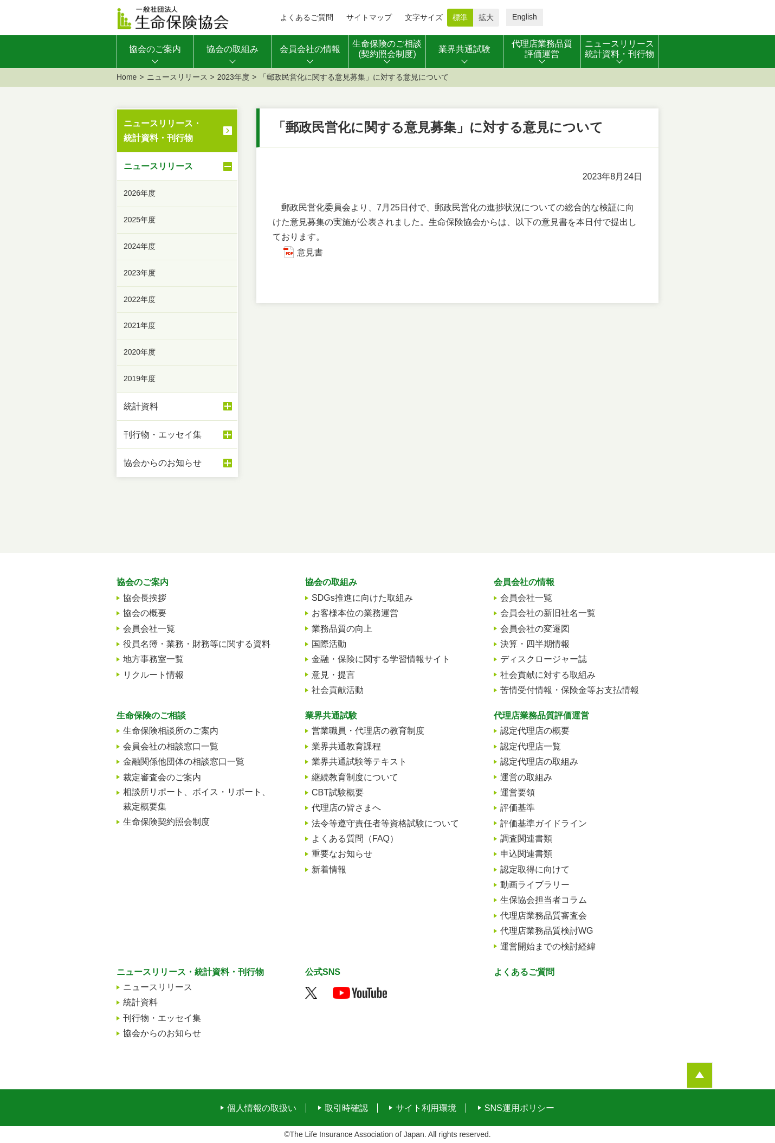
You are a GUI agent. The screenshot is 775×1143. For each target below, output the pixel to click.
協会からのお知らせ (178, 463)
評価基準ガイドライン (543, 823)
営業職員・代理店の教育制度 (368, 730)
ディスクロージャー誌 (543, 659)
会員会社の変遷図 (535, 628)
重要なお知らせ (342, 853)
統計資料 (178, 406)
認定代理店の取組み (539, 761)
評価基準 (517, 807)
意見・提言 (333, 674)
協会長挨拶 (144, 597)
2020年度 (140, 352)
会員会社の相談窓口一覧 (170, 746)
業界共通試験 (331, 715)
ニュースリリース (177, 77)
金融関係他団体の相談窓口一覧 (183, 761)
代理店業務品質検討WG (546, 930)
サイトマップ (369, 17)
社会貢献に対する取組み (548, 674)
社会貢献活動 (338, 690)
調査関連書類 (526, 838)
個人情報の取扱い (261, 1108)
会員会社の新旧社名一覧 (548, 613)
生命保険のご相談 (151, 715)
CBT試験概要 (338, 792)
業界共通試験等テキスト (359, 761)
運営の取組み (526, 777)
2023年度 (233, 77)
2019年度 (140, 378)
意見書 (310, 252)
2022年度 (140, 299)
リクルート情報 (153, 674)
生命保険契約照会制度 (166, 821)
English (524, 16)
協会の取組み (331, 582)
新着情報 (329, 869)
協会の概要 (144, 613)
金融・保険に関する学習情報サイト (381, 659)
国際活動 (329, 643)
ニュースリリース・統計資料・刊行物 (163, 131)
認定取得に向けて (535, 869)
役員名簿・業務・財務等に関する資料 (196, 643)
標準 (460, 17)
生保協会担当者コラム (543, 899)
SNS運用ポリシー (519, 1108)
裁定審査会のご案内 (162, 777)
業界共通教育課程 (346, 746)
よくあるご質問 (306, 17)
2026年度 (140, 193)
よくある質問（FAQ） (355, 838)
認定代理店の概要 (535, 730)
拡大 (486, 17)
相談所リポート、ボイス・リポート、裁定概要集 (196, 799)
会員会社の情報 (524, 582)
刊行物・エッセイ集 (178, 435)
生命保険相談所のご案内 (170, 730)
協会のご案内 (143, 582)
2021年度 (140, 325)
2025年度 (140, 219)
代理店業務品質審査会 (543, 915)
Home (127, 77)
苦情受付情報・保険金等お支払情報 (569, 690)
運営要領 (517, 792)
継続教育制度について (355, 777)
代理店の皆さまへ (346, 807)
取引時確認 (346, 1108)
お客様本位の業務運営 (355, 613)
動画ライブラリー (535, 884)
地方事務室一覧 (153, 659)
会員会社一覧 (149, 628)
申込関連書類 (526, 853)
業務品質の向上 (342, 628)
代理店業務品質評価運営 (541, 715)
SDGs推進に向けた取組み (362, 597)
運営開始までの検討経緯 (548, 946)
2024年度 (140, 246)
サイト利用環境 (426, 1108)
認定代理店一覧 (530, 746)
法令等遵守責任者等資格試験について (385, 823)
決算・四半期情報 (535, 643)
